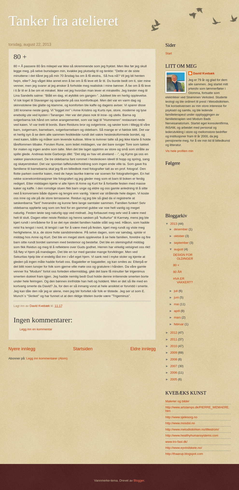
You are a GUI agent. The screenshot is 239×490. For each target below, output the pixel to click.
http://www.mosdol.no (180, 423)
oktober (179, 236)
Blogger (139, 480)
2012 (174, 332)
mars (178, 317)
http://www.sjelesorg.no (181, 417)
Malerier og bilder (177, 401)
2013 (174, 223)
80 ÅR (177, 272)
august (179, 249)
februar (179, 324)
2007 (174, 366)
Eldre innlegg (143, 348)
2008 (174, 359)
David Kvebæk (204, 73)
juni (177, 297)
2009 (174, 352)
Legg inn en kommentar (36, 329)
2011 (174, 339)
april (177, 311)
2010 (174, 346)
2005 (174, 379)
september (181, 243)
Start (168, 53)
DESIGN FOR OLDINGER (183, 256)
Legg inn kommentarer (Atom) (47, 358)
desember (181, 229)
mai (177, 304)
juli (176, 291)
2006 (174, 372)
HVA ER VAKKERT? (183, 280)
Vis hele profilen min (179, 151)
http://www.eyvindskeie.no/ (183, 448)
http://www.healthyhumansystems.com (191, 435)
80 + (176, 265)
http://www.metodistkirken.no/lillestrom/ (192, 429)
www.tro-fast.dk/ (176, 442)
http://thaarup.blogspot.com (184, 454)
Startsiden (82, 348)
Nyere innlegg (21, 348)
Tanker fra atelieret (63, 21)
